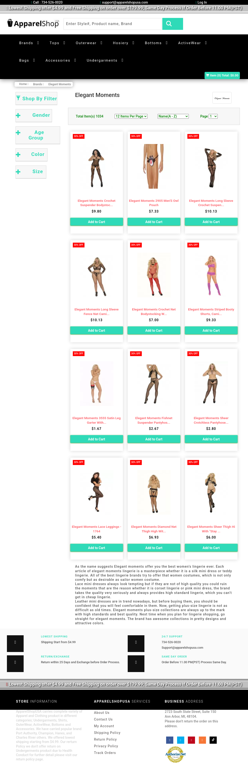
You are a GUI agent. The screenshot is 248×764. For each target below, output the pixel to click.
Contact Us (103, 719)
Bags (24, 60)
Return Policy (105, 739)
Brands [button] (26, 43)
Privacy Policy (106, 746)
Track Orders (105, 753)
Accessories (58, 60)
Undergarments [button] (102, 60)
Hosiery (120, 43)
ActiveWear (189, 43)
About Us (102, 713)
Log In (201, 2)
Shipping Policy (107, 733)
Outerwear (86, 43)
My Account (104, 726)
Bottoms (153, 43)
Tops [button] (54, 43)
